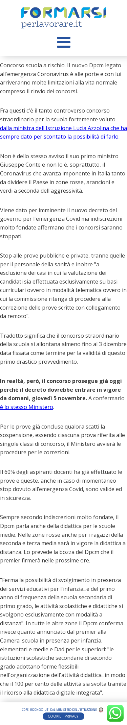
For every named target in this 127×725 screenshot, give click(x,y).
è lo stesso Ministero (26, 407)
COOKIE (54, 716)
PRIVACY (72, 716)
